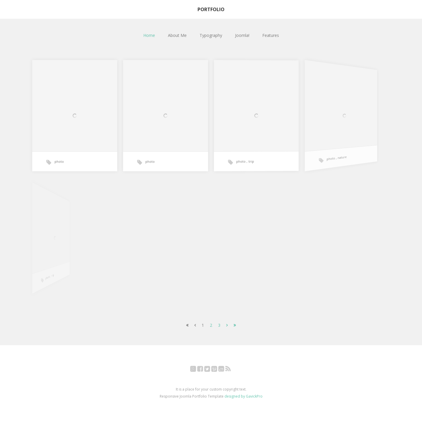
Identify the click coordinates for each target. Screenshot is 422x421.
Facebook (203, 370)
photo (59, 161)
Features (270, 35)
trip (250, 160)
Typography (211, 35)
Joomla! (242, 35)
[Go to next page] (227, 325)
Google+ (196, 370)
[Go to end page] (235, 325)
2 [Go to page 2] (211, 325)
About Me (177, 35)
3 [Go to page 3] (219, 325)
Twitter (210, 370)
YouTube (224, 370)
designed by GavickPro (243, 396)
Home (149, 35)
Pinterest (217, 370)
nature (336, 154)
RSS (231, 370)
